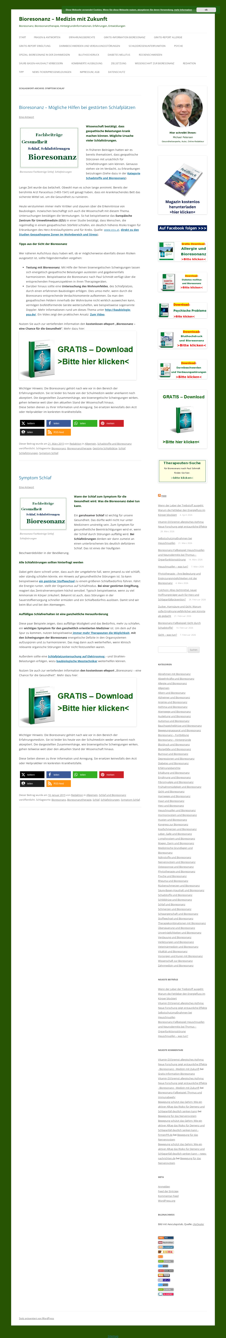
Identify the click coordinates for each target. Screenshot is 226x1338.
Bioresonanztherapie (79, 448)
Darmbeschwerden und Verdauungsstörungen (89, 46)
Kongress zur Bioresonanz (173, 824)
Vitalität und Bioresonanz (172, 951)
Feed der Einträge (168, 1191)
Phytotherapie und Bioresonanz (176, 871)
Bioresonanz (59, 448)
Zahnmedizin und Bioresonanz (175, 965)
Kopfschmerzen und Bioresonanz (177, 829)
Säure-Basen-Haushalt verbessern (41, 63)
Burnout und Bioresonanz (173, 754)
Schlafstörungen (28, 453)
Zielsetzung (118, 63)
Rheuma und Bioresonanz (173, 881)
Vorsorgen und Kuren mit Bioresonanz (180, 956)
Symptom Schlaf (48, 453)
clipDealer (198, 1224)
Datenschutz (116, 72)
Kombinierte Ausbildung (86, 63)
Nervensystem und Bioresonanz (176, 862)
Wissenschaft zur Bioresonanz (154, 63)
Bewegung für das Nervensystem (177, 1116)
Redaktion (189, 63)
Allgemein (90, 443)
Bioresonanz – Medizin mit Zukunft (63, 18)
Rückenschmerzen (150, 54)
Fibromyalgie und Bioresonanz (175, 782)
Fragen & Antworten (47, 37)
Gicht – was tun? (167, 634)
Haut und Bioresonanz (171, 801)
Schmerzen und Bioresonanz (174, 909)
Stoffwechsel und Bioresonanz (175, 918)
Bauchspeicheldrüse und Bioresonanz (180, 725)
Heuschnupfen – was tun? (173, 566)
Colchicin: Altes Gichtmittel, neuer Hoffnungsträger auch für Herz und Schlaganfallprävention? (178, 594)
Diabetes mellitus (119, 54)
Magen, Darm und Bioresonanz (176, 843)
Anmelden (164, 1186)
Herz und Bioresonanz (171, 805)
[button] (32, 423)
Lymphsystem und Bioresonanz (176, 838)
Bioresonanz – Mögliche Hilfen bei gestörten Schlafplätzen (77, 107)
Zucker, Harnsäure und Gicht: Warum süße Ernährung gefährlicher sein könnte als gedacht (181, 611)
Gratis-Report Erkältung (35, 46)
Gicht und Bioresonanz (171, 791)
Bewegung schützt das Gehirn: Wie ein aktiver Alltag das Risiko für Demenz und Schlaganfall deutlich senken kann (181, 1106)
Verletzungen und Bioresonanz (176, 942)
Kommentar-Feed (168, 1196)
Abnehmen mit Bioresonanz (174, 674)
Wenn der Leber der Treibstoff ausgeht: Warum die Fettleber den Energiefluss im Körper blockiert (181, 510)
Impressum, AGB (89, 72)
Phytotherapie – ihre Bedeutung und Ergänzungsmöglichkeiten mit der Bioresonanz (179, 578)
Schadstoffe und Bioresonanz (114, 443)
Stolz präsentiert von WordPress (36, 1318)
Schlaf (121, 448)
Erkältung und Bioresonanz (174, 772)
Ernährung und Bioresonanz (174, 777)
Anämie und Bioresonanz (172, 702)
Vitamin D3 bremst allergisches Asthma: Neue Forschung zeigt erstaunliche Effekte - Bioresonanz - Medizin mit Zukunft (182, 1064)
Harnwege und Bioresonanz (174, 796)
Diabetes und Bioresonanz (173, 763)
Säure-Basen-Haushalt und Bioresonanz (181, 890)
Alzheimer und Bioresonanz (174, 697)
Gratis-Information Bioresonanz (124, 37)
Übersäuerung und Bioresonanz (176, 928)
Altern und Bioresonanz (171, 692)
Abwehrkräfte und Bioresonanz (176, 678)
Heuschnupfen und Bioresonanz (177, 810)
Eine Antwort (26, 117)
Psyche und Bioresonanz (172, 876)
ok (206, 9)
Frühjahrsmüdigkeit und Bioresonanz (179, 787)
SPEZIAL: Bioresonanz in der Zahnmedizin (44, 54)
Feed (163, 495)
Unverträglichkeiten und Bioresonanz (179, 932)
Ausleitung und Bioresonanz (174, 716)
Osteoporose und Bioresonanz (176, 866)
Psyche (178, 46)
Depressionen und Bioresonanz (176, 758)
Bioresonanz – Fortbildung (173, 735)
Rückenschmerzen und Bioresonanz (179, 885)
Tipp (21, 72)
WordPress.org (166, 1200)
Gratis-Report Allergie (168, 37)
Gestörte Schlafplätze (105, 448)
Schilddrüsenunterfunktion (147, 46)
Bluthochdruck (89, 54)
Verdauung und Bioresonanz (174, 937)
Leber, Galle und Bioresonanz (175, 834)
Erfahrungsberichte (82, 37)
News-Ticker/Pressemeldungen (51, 72)
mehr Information (183, 10)
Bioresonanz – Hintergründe (174, 740)
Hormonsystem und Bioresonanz (177, 815)
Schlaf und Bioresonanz (112, 795)
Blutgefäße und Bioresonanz (174, 749)
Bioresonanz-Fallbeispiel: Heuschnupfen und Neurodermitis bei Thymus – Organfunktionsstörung (181, 554)
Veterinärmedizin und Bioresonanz (178, 946)
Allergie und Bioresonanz (172, 683)
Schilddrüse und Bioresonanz (175, 899)
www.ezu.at (111, 230)
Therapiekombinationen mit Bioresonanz (182, 923)
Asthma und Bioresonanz (172, 707)
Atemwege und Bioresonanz (174, 711)
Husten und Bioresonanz (172, 819)
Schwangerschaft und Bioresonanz (178, 914)
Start (22, 37)
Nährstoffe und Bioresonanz (174, 857)
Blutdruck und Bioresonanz (174, 744)
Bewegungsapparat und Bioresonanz (179, 730)
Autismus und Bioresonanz (173, 721)
